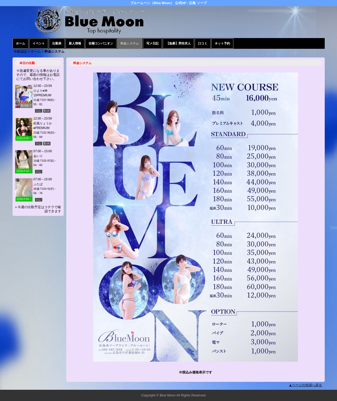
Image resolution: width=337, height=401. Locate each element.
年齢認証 (20, 51)
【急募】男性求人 (178, 43)
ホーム (20, 43)
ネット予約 (222, 43)
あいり (38, 156)
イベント (38, 43)
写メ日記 (152, 43)
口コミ (202, 43)
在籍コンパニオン (101, 43)
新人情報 (75, 43)
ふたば (38, 184)
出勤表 (56, 43)
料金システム (130, 43)
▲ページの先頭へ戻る (305, 385)
